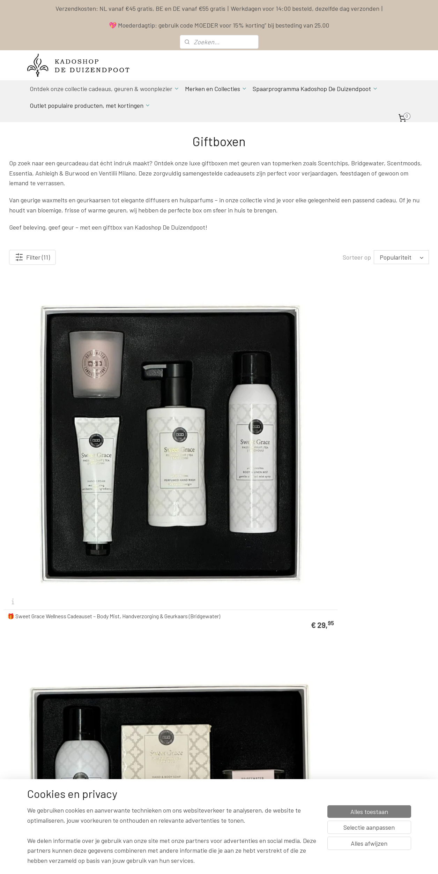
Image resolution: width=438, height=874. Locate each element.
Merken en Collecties (216, 88)
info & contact (123, 771)
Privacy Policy (276, 748)
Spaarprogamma (57, 818)
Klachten (270, 756)
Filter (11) (32, 257)
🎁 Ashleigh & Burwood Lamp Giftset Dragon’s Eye (160, 649)
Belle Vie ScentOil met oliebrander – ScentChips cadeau (376, 381)
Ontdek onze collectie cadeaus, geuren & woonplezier (104, 88)
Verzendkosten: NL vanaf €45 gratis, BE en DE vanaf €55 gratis (140, 8)
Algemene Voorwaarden (286, 740)
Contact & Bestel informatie (291, 716)
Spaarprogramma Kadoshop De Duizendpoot (315, 88)
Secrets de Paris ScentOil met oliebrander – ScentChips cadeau (44, 515)
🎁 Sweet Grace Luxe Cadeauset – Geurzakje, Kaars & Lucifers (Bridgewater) (266, 379)
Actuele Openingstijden (216, 748)
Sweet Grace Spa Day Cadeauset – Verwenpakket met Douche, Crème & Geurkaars (159, 379)
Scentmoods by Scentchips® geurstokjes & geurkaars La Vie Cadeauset (372, 512)
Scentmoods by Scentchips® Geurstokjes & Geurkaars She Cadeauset (273, 515)
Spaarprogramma (280, 732)
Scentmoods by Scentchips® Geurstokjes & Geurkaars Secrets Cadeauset (45, 646)
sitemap (253, 861)
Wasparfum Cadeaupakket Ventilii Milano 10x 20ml (164, 515)
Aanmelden (124, 803)
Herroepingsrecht (279, 764)
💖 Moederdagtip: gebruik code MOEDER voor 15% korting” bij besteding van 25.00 (219, 25)
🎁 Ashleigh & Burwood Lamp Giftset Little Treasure (270, 649)
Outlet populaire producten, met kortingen (90, 105)
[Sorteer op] (401, 257)
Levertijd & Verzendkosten (289, 724)
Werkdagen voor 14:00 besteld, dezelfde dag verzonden (305, 8)
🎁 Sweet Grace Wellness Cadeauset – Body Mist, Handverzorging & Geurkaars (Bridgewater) (52, 379)
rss (264, 861)
